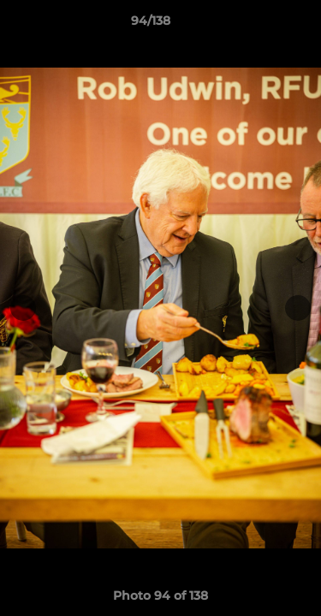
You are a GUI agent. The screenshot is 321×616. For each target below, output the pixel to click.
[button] (259, 25)
